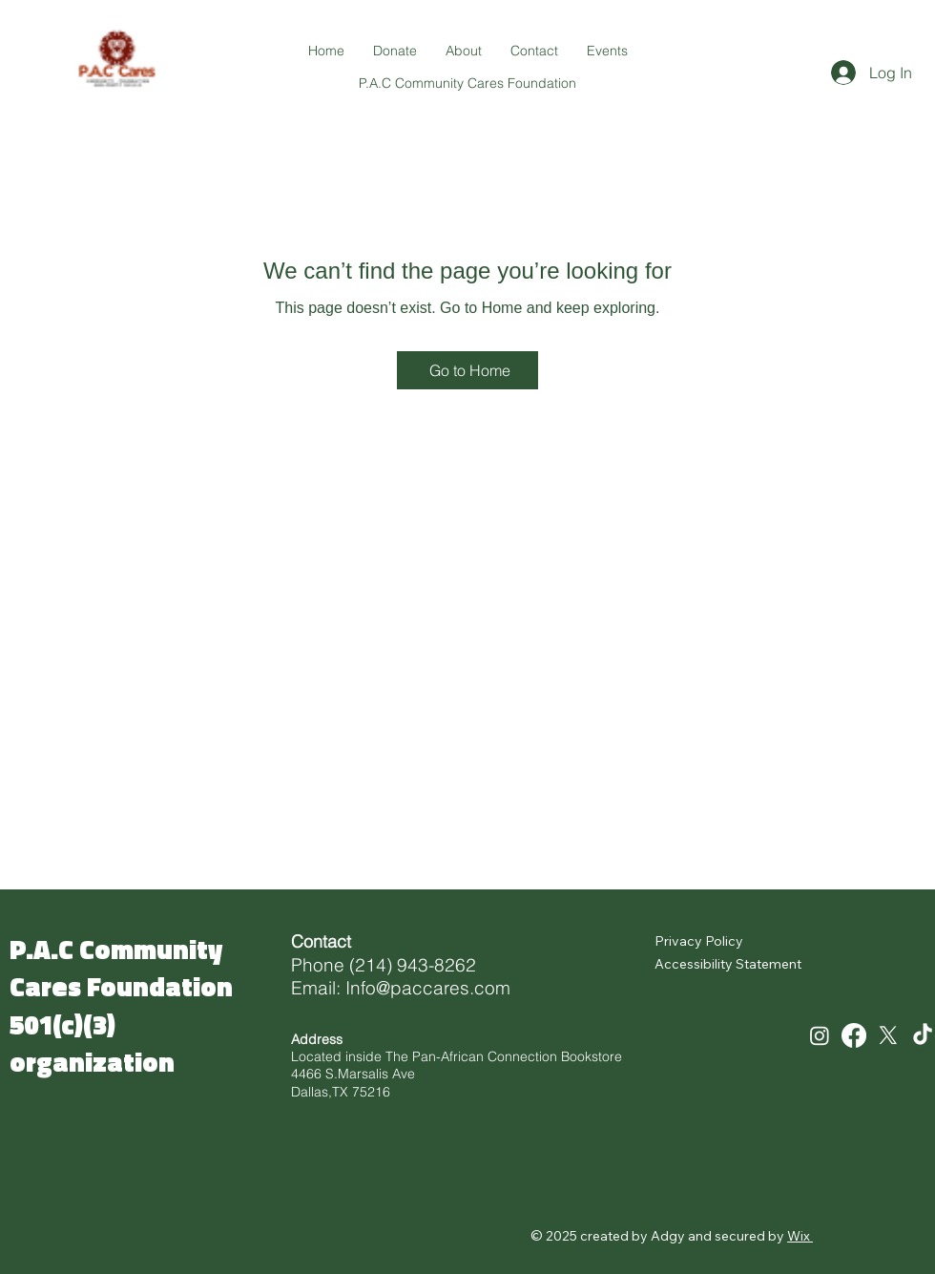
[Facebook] (854, 1035)
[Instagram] (819, 1035)
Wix (798, 1235)
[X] (888, 1035)
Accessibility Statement (727, 963)
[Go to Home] (467, 370)
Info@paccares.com (427, 987)
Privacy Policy (698, 941)
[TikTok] (922, 1035)
